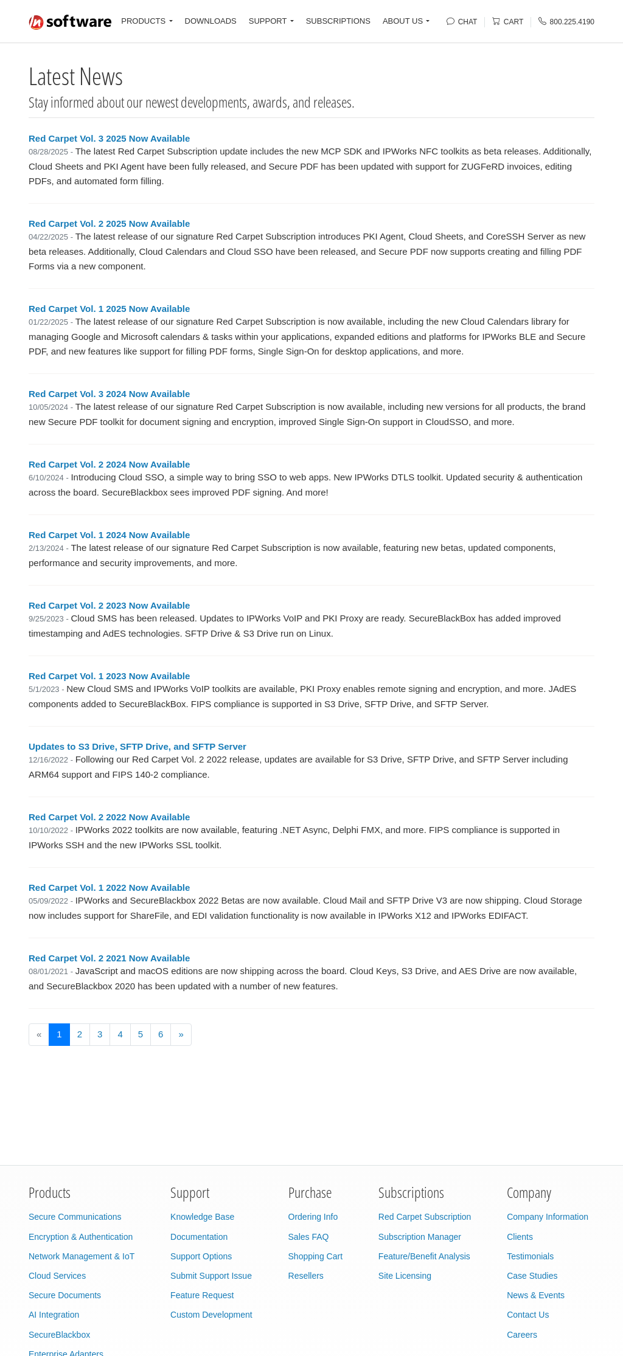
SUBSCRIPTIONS (338, 21)
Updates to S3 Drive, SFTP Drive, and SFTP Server (137, 746)
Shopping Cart (315, 1256)
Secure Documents (65, 1295)
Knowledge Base (202, 1217)
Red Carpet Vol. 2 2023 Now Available (109, 605)
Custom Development (211, 1315)
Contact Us (528, 1315)
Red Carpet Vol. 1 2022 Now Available (109, 887)
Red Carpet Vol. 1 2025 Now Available (109, 308)
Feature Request (202, 1295)
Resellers (306, 1276)
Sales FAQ (308, 1237)
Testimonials (530, 1256)
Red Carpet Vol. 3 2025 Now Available (109, 138)
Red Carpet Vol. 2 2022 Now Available (109, 817)
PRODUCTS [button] (143, 21)
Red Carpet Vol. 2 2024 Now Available (109, 464)
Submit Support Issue (211, 1276)
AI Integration (54, 1315)
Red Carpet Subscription (425, 1217)
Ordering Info (313, 1217)
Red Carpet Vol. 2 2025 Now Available (109, 223)
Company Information (547, 1217)
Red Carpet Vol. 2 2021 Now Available (109, 958)
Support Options (201, 1256)
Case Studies (532, 1276)
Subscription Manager (419, 1237)
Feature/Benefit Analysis (424, 1256)
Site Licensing (404, 1276)
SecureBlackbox (59, 1335)
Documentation (199, 1237)
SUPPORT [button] (268, 21)
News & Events (536, 1295)
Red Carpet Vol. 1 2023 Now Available (109, 676)
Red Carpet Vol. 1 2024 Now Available (109, 535)
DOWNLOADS (211, 21)
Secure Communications (75, 1217)
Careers (522, 1335)
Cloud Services (57, 1276)
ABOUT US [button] (403, 21)
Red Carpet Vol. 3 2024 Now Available (109, 394)
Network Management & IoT (81, 1256)
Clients (520, 1237)
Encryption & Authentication (81, 1237)
